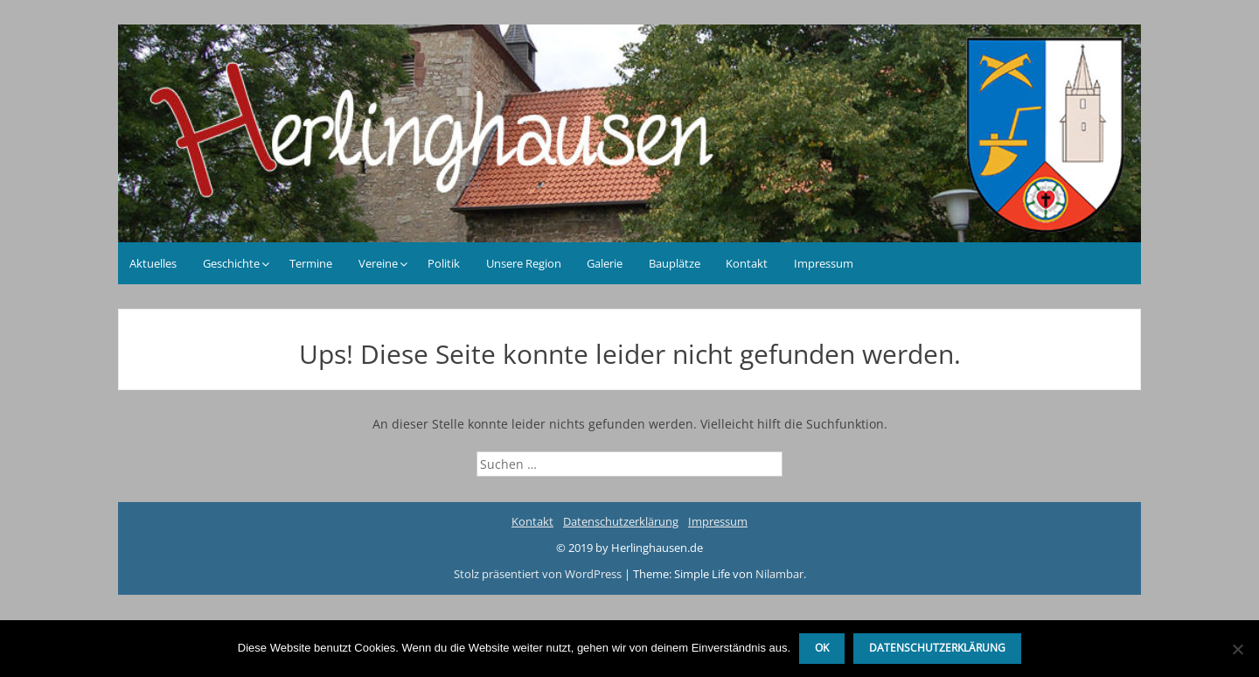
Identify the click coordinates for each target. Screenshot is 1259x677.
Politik (444, 263)
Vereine (378, 263)
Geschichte (231, 263)
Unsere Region (523, 263)
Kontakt (747, 263)
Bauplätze (674, 263)
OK (822, 647)
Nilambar (779, 574)
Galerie (605, 263)
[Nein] (1237, 649)
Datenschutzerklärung (620, 521)
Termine (310, 263)
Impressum (823, 263)
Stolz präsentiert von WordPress (539, 574)
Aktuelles (153, 263)
